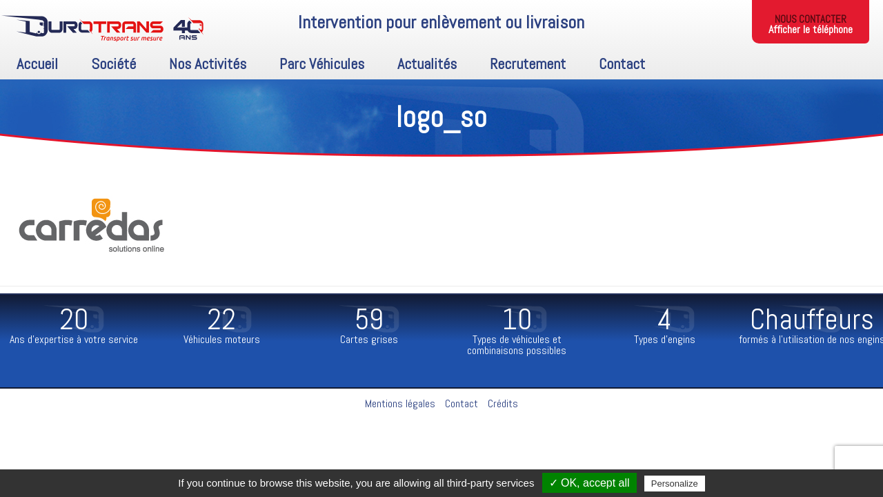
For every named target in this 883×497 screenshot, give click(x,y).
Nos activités (207, 63)
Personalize (674, 483)
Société (113, 63)
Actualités (427, 63)
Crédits (503, 403)
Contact (622, 63)
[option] (74, 326)
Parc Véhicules (321, 63)
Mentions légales (400, 403)
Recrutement (528, 63)
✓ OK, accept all (589, 483)
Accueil (37, 63)
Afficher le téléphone (810, 29)
